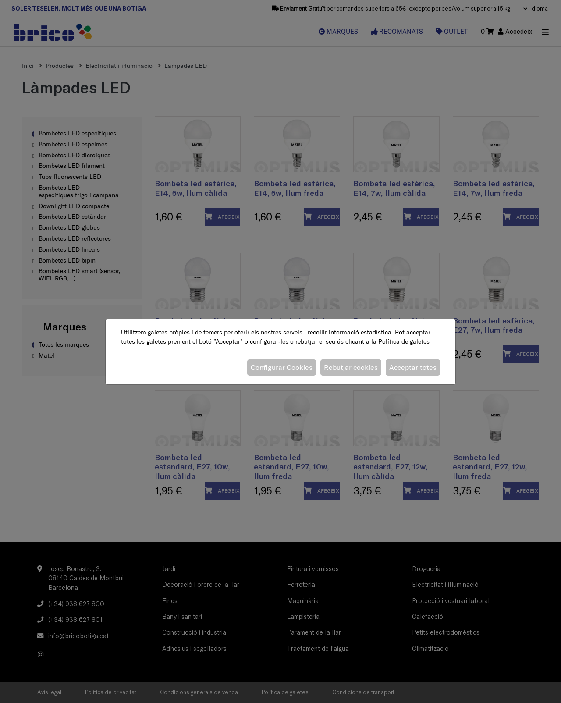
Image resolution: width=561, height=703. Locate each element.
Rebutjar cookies (351, 367)
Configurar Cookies (281, 367)
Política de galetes (404, 341)
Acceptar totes (413, 367)
